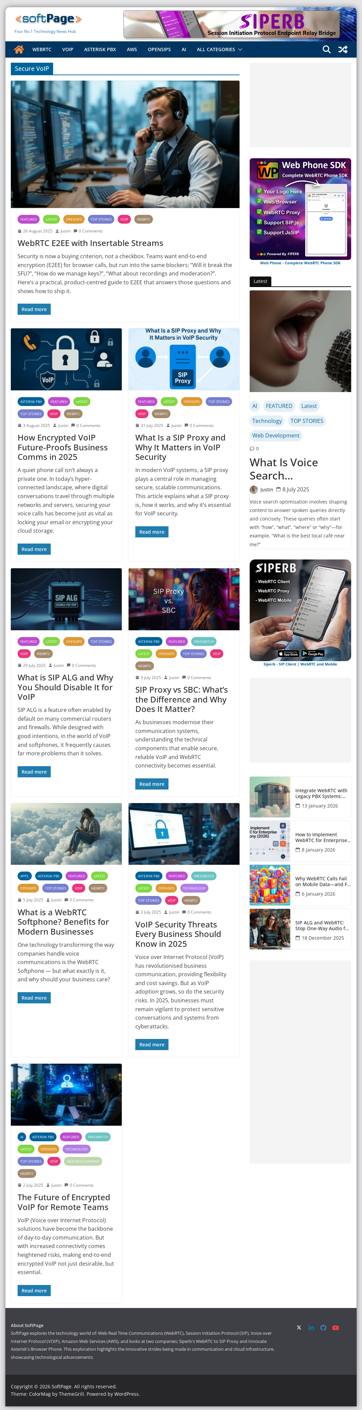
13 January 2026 (320, 805)
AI (184, 49)
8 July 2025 (295, 489)
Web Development (83, 1161)
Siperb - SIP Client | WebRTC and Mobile (300, 664)
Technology (194, 888)
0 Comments (88, 231)
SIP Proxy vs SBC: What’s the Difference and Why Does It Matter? (181, 699)
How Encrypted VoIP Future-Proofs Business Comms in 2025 (63, 447)
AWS (132, 49)
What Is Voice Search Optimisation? (285, 469)
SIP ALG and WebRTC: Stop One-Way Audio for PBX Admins (322, 926)
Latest (51, 219)
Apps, (24, 876)
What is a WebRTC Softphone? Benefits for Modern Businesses (63, 921)
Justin (66, 231)
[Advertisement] (300, 105)
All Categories (216, 49)
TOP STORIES (101, 219)
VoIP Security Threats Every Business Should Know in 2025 (178, 934)
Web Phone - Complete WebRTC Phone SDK (300, 262)
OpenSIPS (159, 49)
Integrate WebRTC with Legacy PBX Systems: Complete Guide (321, 793)
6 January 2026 (318, 894)
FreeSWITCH (204, 641)
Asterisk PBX (100, 49)
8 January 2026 (318, 849)
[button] (239, 49)
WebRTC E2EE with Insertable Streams (90, 242)
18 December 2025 (323, 938)
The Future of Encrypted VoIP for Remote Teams (64, 1201)
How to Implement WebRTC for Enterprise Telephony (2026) (321, 837)
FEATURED (28, 219)
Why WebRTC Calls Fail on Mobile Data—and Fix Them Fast (323, 881)
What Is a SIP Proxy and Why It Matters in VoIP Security (180, 447)
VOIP (67, 49)
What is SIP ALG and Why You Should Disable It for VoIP (65, 687)
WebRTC (41, 49)
